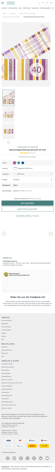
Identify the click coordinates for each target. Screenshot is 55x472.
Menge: (4, 180)
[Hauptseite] (11, 3)
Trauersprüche (5, 398)
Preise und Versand (6, 320)
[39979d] (18, 163)
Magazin (4, 333)
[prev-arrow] (4, 238)
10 (35, 291)
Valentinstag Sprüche (7, 389)
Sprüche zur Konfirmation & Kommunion (12, 383)
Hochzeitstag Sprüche (7, 401)
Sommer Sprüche (6, 373)
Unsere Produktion (6, 330)
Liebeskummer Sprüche (8, 367)
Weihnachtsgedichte (7, 386)
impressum (5, 466)
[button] (40, 26)
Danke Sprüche (5, 370)
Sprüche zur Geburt (6, 408)
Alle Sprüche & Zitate (7, 364)
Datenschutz (5, 353)
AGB (3, 356)
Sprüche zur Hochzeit (7, 379)
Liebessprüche (5, 392)
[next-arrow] (50, 238)
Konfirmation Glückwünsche (9, 405)
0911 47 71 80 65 (12, 430)
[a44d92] (14, 163)
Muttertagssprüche (6, 376)
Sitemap (4, 336)
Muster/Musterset (6, 326)
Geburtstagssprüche (7, 395)
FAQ (3, 339)
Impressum (5, 347)
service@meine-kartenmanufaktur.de (13, 423)
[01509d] (22, 163)
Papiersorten (5, 323)
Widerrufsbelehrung (7, 350)
